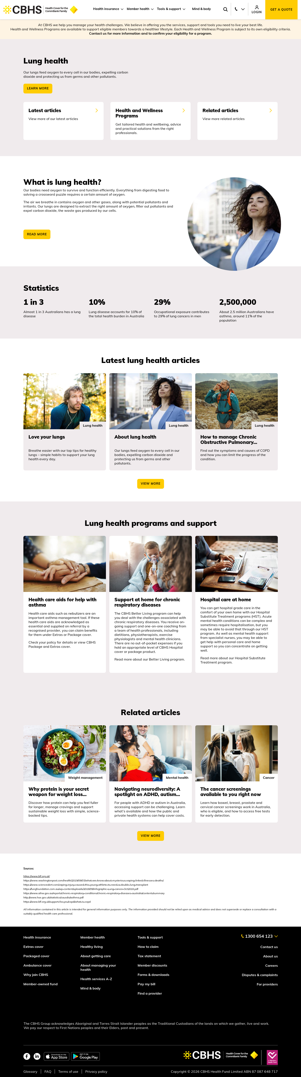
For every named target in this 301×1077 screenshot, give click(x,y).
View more (150, 836)
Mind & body (201, 9)
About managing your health (98, 967)
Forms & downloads (153, 975)
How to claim (148, 946)
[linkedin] (37, 1056)
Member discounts (152, 965)
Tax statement (149, 956)
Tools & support (169, 9)
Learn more (38, 88)
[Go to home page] (40, 10)
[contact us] (259, 934)
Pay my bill (147, 984)
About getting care (95, 956)
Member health (138, 9)
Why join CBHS (35, 975)
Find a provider (150, 993)
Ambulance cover (37, 965)
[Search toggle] (225, 9)
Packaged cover (36, 956)
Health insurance (106, 9)
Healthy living (91, 946)
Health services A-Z (96, 979)
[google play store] (85, 1056)
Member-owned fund (40, 984)
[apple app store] (56, 1056)
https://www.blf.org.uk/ (36, 876)
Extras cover (33, 946)
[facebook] (26, 1056)
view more (150, 484)
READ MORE (37, 234)
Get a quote (281, 9)
